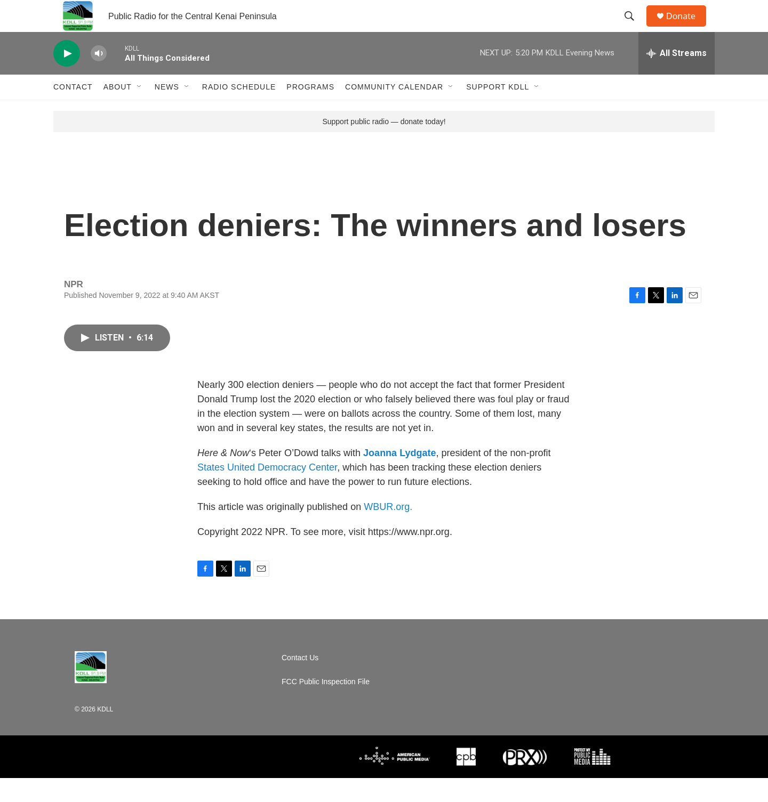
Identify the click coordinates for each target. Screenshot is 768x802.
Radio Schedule (239, 111)
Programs (310, 111)
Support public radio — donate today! (383, 145)
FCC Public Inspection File (326, 706)
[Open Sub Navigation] (139, 111)
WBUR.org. (388, 530)
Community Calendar (394, 111)
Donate (687, 28)
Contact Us (300, 682)
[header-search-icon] (634, 28)
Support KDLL (497, 111)
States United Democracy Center (267, 491)
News (167, 111)
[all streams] (676, 77)
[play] (66, 77)
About (117, 111)
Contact (73, 111)
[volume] (99, 78)
